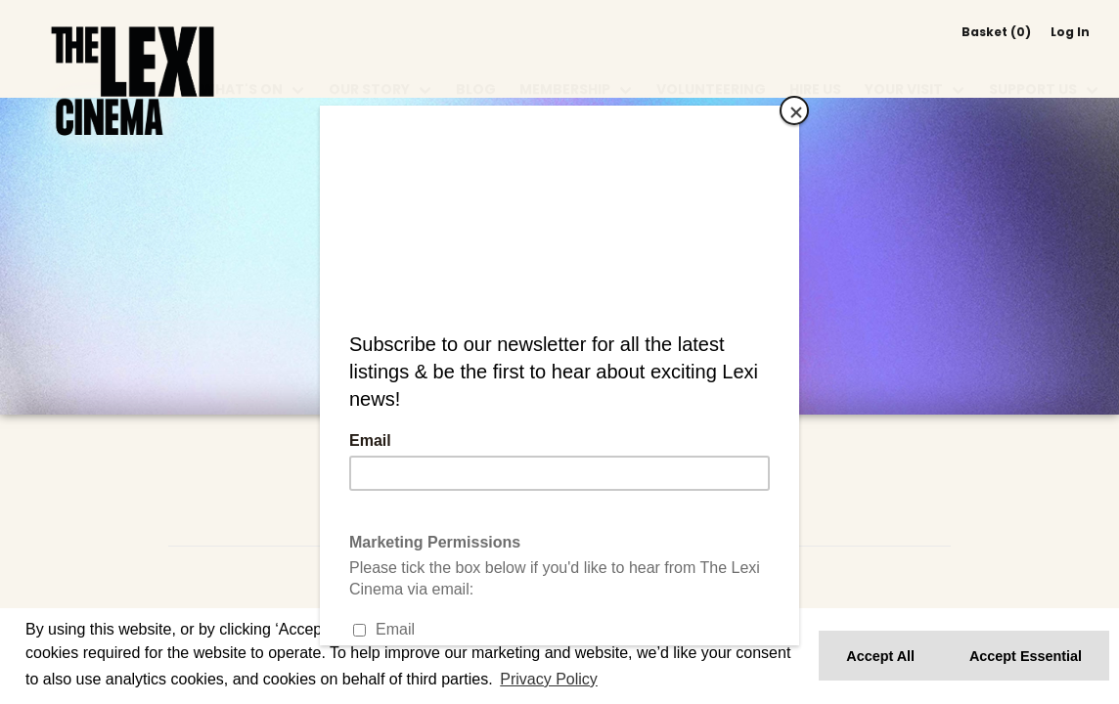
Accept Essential (1025, 656)
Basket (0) (996, 31)
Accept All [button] (880, 656)
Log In (1070, 31)
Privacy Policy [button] (549, 679)
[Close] (794, 110)
